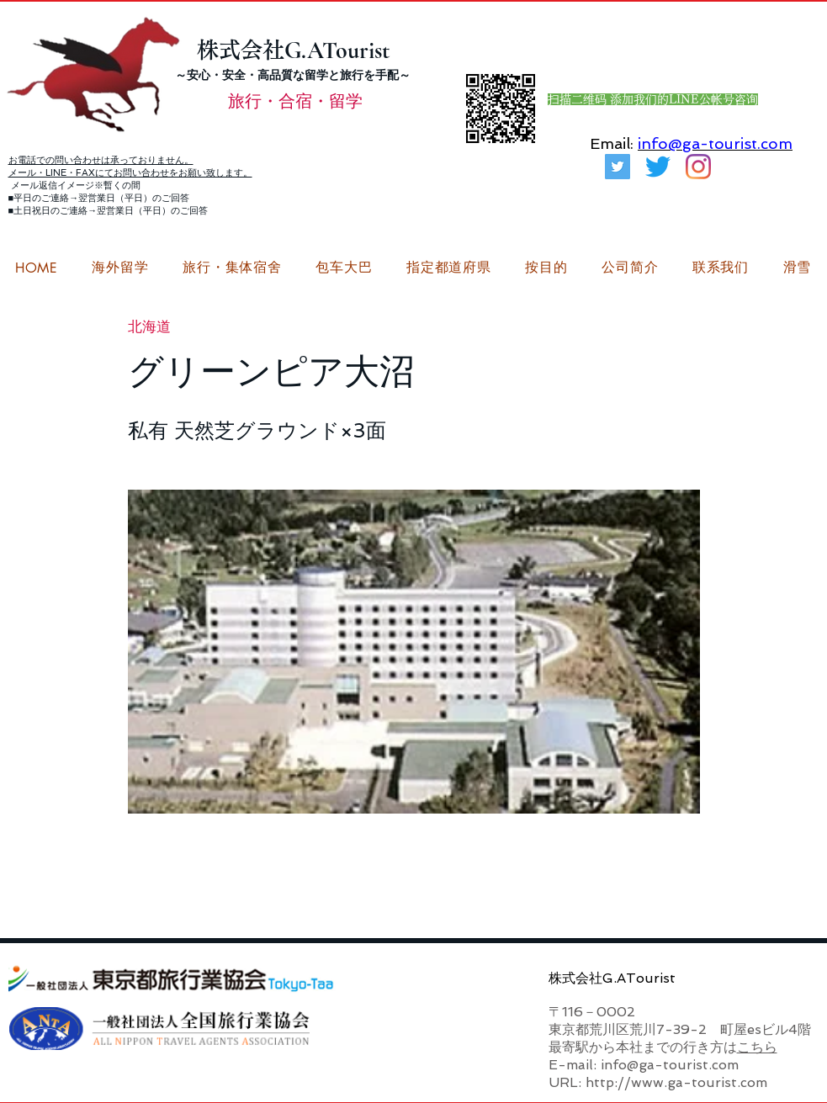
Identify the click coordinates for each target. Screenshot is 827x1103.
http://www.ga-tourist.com (676, 1082)
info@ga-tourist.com (715, 143)
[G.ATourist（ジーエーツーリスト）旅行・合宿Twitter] (617, 166)
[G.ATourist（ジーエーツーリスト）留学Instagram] (698, 166)
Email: (612, 143)
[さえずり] (658, 166)
